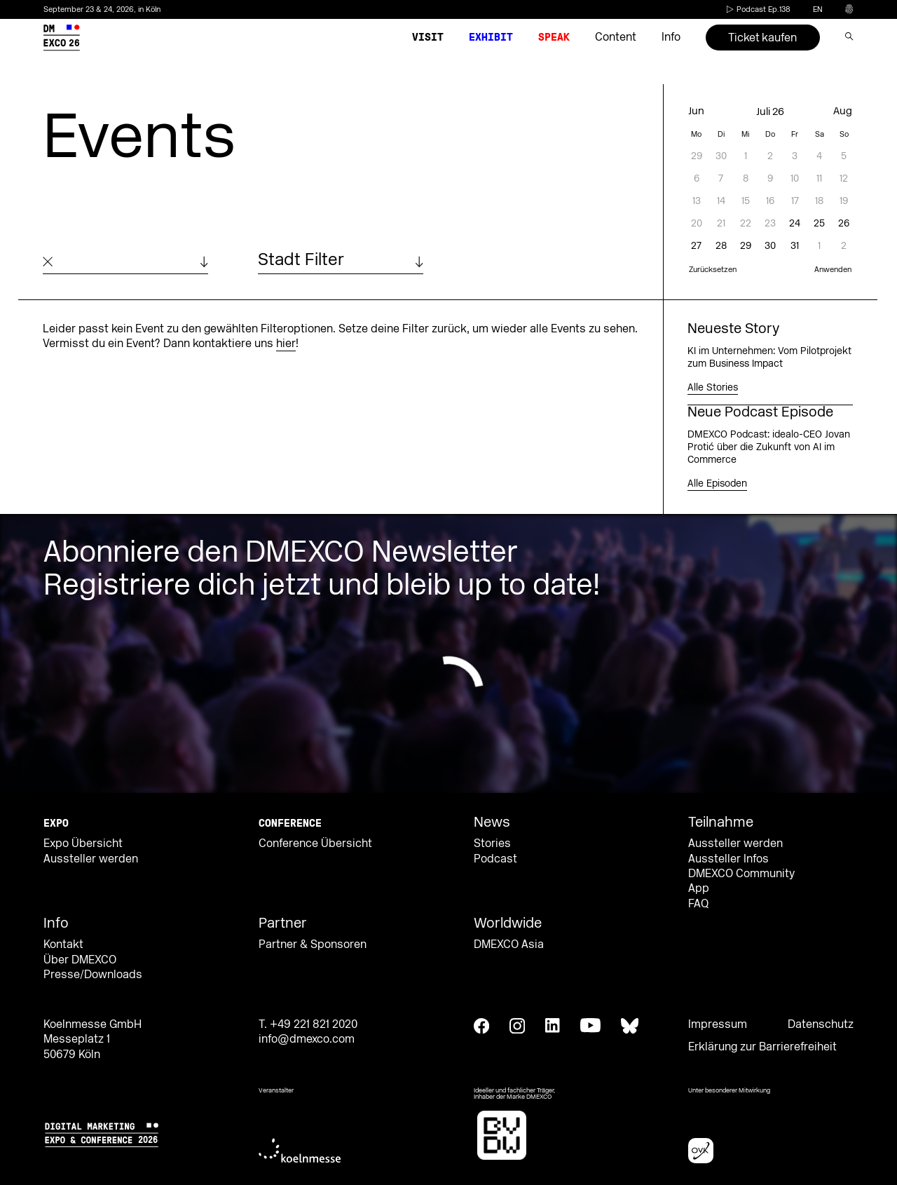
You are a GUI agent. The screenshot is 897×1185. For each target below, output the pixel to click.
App (698, 888)
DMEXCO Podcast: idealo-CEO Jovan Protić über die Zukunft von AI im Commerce (768, 447)
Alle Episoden (717, 484)
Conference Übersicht (315, 844)
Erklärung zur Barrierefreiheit (762, 1047)
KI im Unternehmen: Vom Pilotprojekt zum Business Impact (769, 357)
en (818, 9)
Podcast (495, 859)
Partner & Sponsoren (313, 944)
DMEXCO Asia (509, 944)
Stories (492, 844)
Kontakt (63, 944)
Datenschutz (821, 1024)
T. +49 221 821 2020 (308, 1024)
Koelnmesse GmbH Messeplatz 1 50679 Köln (92, 1039)
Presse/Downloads (92, 975)
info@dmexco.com (307, 1039)
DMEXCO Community (741, 874)
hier (286, 344)
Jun (696, 111)
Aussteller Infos (728, 859)
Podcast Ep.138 (757, 9)
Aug (842, 111)
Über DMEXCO (79, 960)
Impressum (717, 1024)
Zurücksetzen (713, 270)
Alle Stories (712, 387)
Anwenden (832, 270)
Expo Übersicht (83, 844)
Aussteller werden (90, 859)
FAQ (698, 904)
